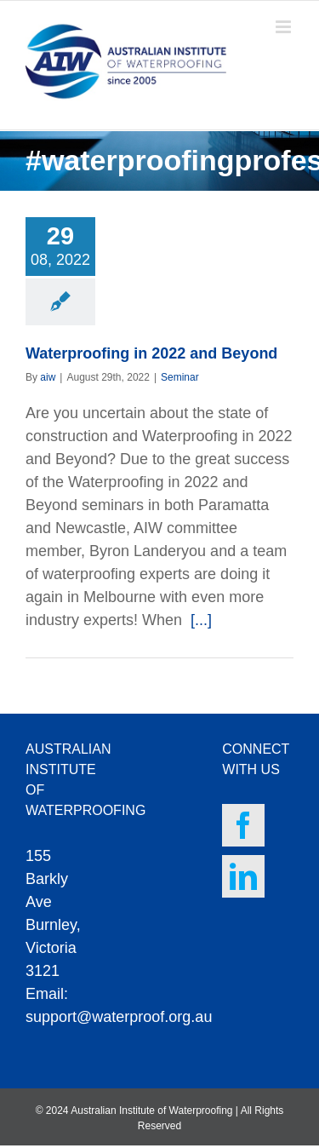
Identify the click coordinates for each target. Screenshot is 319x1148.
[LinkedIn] (243, 876)
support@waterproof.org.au (119, 1016)
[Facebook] (243, 825)
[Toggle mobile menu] (284, 27)
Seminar (180, 377)
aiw (47, 377)
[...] (201, 620)
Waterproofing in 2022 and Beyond (151, 353)
